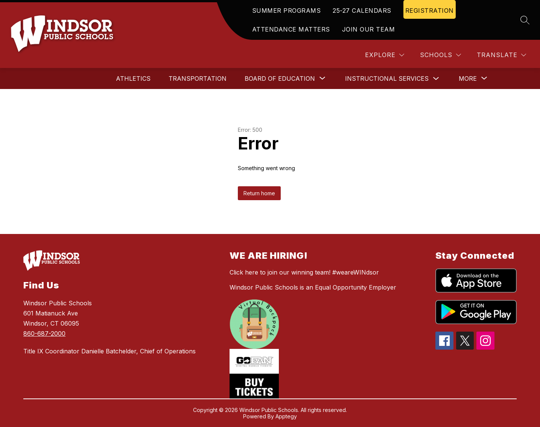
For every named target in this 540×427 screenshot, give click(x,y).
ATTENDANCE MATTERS (291, 29)
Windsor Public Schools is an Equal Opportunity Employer (313, 287)
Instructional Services (387, 78)
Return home (259, 193)
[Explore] (384, 55)
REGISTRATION (429, 10)
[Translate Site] (501, 55)
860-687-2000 (44, 333)
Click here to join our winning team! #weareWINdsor (304, 272)
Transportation (198, 78)
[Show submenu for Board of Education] (280, 78)
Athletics (133, 78)
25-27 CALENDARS (362, 10)
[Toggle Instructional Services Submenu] (436, 79)
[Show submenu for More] (468, 78)
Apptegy (286, 416)
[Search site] (524, 19)
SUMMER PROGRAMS (286, 10)
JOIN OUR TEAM (368, 29)
